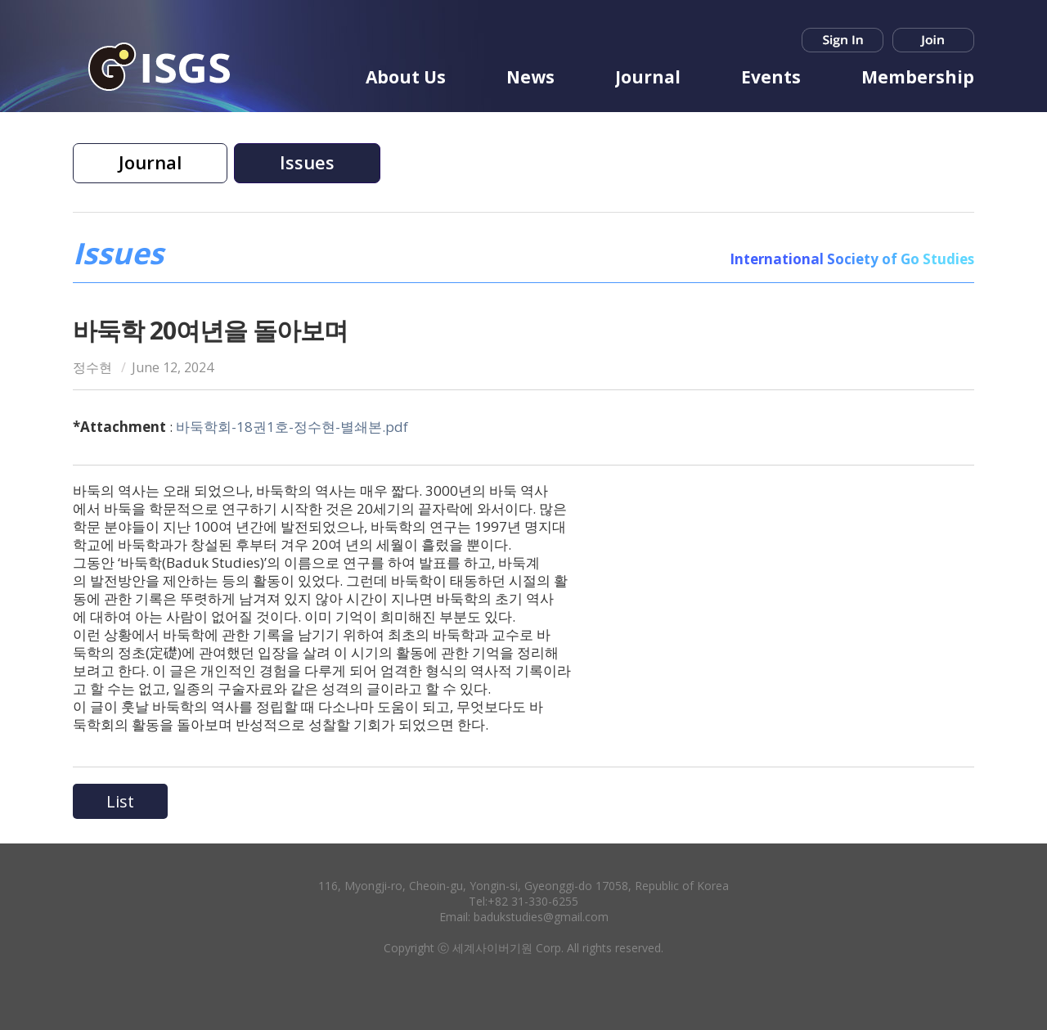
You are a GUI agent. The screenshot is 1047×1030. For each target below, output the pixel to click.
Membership (917, 76)
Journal (648, 76)
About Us (406, 76)
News (530, 76)
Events (771, 76)
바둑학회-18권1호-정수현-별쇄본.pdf (292, 426)
